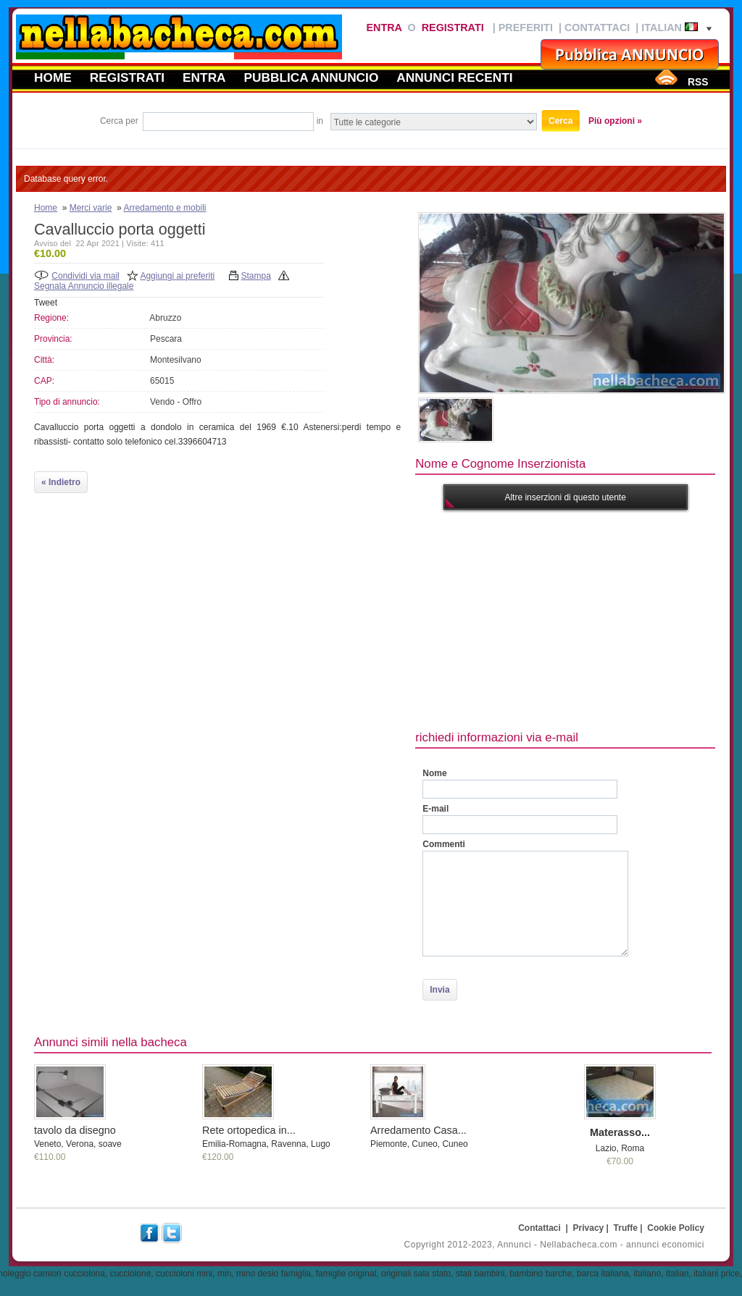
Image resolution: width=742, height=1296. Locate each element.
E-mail (435, 809)
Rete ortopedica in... (249, 1130)
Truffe (626, 1228)
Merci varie (91, 208)
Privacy (588, 1228)
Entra (383, 27)
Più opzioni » (615, 121)
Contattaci (597, 27)
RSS (698, 82)
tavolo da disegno (75, 1130)
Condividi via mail (85, 276)
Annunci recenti (454, 77)
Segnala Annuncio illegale (83, 286)
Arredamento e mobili (164, 208)
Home (53, 77)
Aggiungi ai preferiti (177, 276)
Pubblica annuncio (311, 77)
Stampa (256, 276)
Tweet (45, 303)
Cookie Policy (675, 1228)
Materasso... (620, 1132)
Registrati (453, 27)
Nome (434, 773)
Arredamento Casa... (418, 1130)
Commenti (443, 844)
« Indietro (60, 482)
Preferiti (526, 27)
